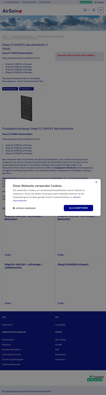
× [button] (96, 182)
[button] (24, 208)
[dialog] (53, 197)
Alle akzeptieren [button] (78, 208)
